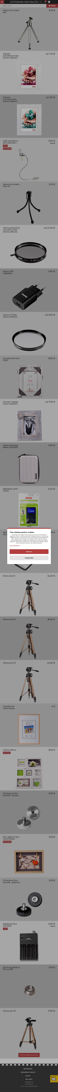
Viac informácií (15, 545)
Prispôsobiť (29, 558)
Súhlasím (29, 551)
